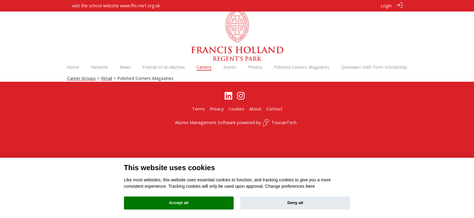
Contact (274, 108)
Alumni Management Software (205, 122)
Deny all (295, 202)
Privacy (217, 108)
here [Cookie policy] (310, 186)
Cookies (236, 108)
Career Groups (81, 78)
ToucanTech (279, 123)
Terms (198, 108)
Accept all (178, 202)
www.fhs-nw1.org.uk (140, 5)
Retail (106, 78)
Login (386, 5)
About (255, 108)
